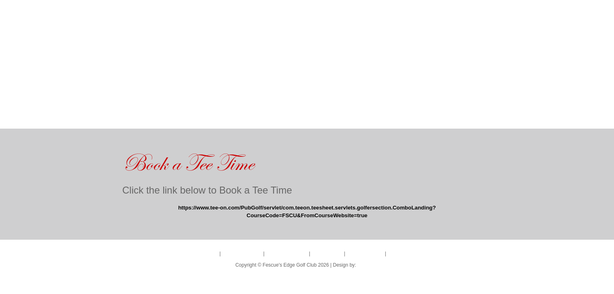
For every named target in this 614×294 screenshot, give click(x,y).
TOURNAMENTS (233, 117)
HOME (126, 117)
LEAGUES (392, 117)
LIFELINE (368, 265)
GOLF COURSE (171, 117)
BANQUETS (287, 117)
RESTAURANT (341, 117)
